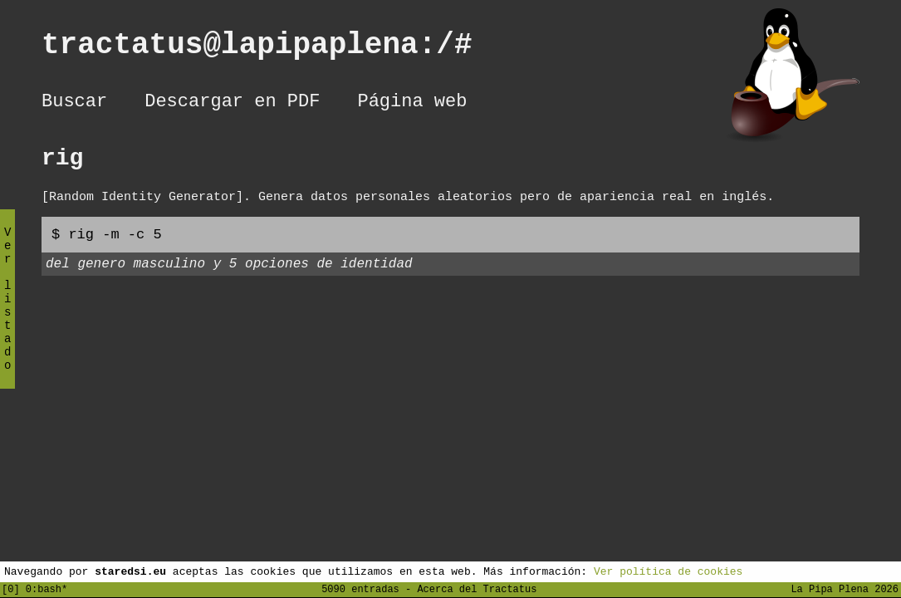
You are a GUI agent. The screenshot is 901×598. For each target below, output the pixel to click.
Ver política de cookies (668, 570)
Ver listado (7, 312)
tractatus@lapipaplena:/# (275, 48)
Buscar (74, 103)
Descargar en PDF (232, 103)
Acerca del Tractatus (476, 588)
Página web (412, 103)
